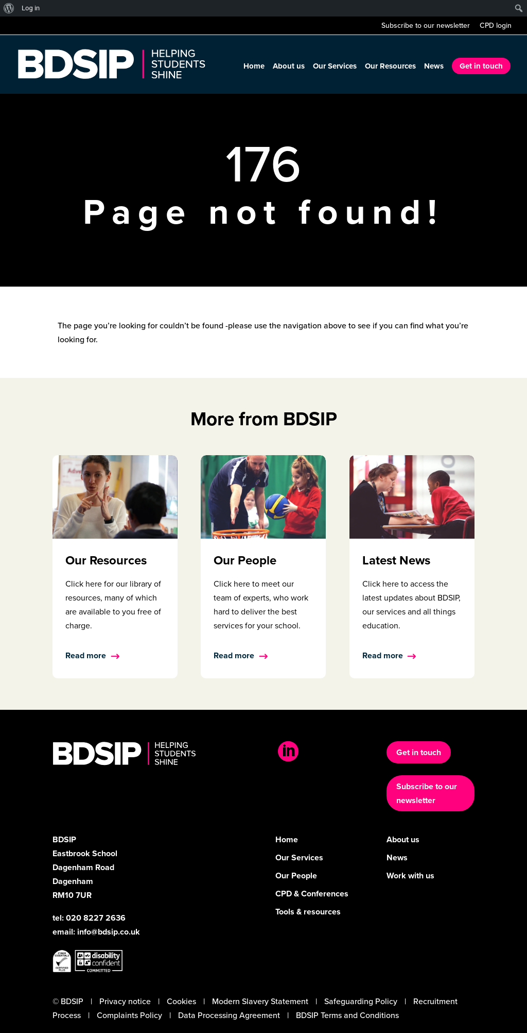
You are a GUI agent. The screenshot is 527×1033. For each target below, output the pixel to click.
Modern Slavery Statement (260, 1001)
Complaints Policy (129, 1015)
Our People (296, 875)
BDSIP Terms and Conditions (347, 1015)
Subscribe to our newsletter (425, 26)
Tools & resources (308, 912)
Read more (85, 655)
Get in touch (481, 66)
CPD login (496, 26)
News (434, 67)
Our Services (335, 67)
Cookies (181, 1001)
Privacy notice (125, 1001)
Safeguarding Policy (360, 1001)
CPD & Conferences (311, 893)
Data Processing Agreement (229, 1015)
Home (254, 67)
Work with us (410, 875)
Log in (31, 8)
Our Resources (390, 67)
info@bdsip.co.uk (108, 932)
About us (289, 67)
